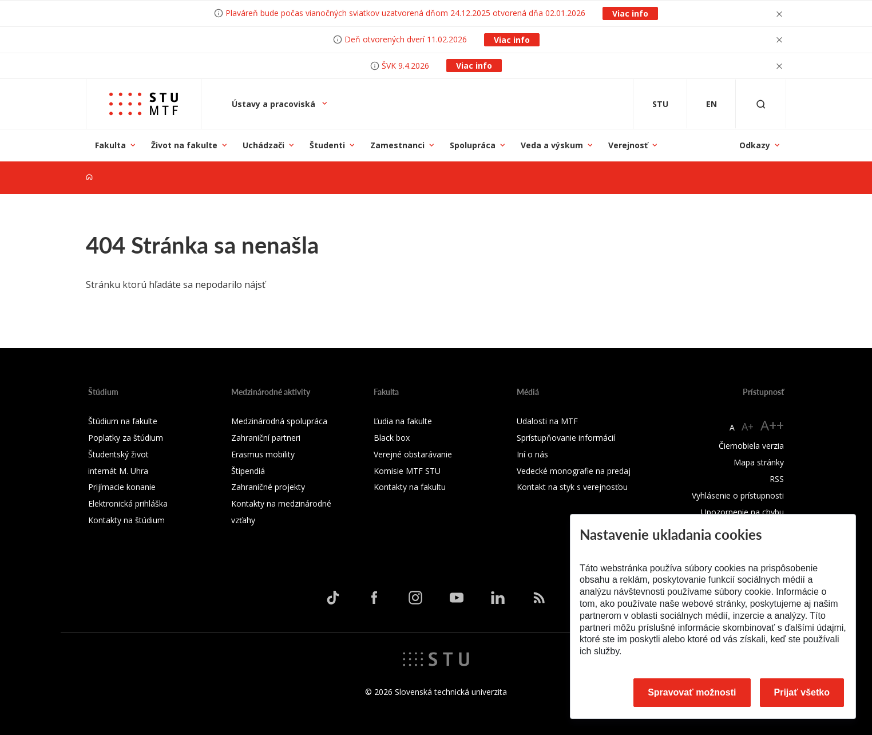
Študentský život (118, 454)
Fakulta (110, 145)
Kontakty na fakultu (410, 486)
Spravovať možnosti (692, 692)
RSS (777, 478)
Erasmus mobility (263, 454)
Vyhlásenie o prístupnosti (738, 495)
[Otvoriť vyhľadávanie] (761, 104)
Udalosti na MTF (547, 421)
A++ (772, 425)
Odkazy (754, 145)
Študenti (327, 145)
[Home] (89, 177)
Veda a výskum (552, 145)
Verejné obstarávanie (413, 454)
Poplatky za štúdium (125, 437)
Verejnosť (628, 145)
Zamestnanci (397, 145)
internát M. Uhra (118, 470)
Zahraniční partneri (265, 437)
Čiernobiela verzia (751, 445)
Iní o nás (532, 454)
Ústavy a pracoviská (275, 103)
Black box (392, 437)
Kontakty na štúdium (126, 520)
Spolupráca (473, 145)
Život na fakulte (184, 145)
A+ (748, 426)
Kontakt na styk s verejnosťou (572, 486)
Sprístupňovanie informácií (566, 437)
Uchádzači (263, 145)
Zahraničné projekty (268, 486)
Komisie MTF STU (407, 470)
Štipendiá (248, 470)
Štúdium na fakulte (122, 421)
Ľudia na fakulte (403, 421)
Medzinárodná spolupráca (279, 421)
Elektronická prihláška (128, 503)
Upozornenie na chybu (742, 512)
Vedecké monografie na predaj (574, 470)
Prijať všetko (802, 692)
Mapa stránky (759, 462)
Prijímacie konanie (122, 486)
